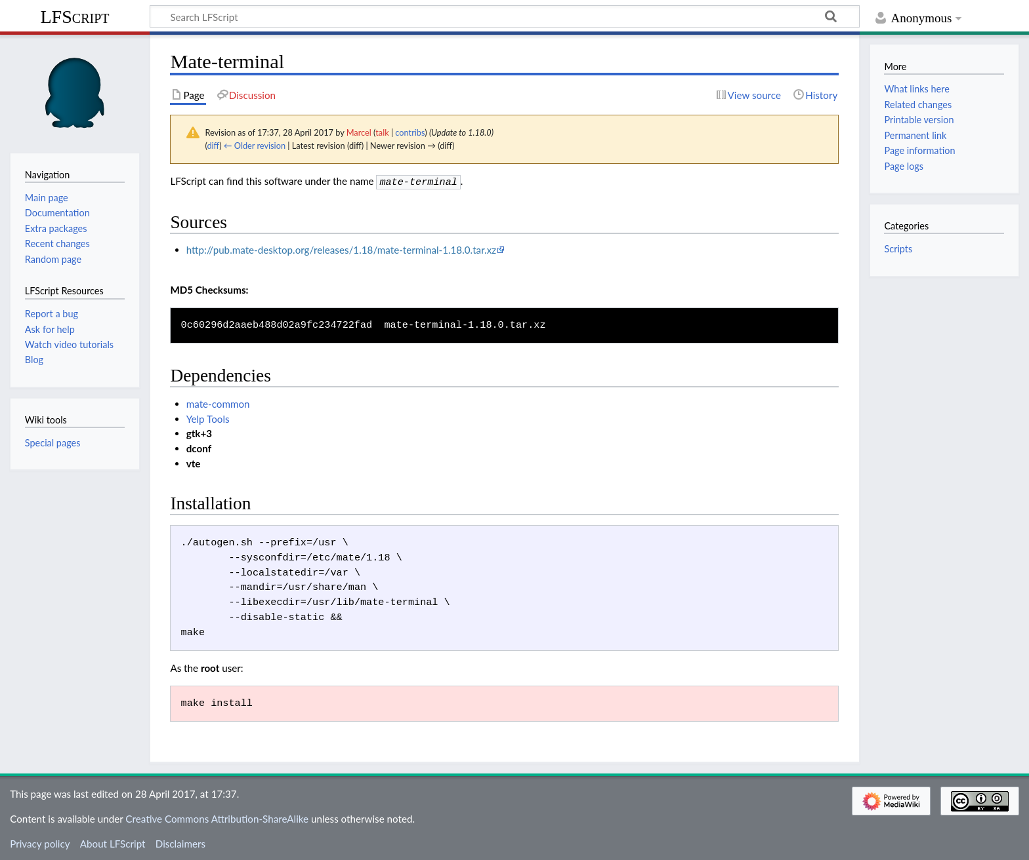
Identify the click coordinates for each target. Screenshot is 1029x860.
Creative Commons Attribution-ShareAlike (216, 817)
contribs (410, 132)
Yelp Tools (208, 417)
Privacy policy (40, 842)
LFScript (74, 17)
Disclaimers (180, 842)
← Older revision (254, 145)
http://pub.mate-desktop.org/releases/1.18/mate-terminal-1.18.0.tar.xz (341, 248)
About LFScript (113, 842)
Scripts (898, 248)
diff (213, 145)
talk (381, 132)
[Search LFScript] (504, 16)
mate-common (218, 402)
